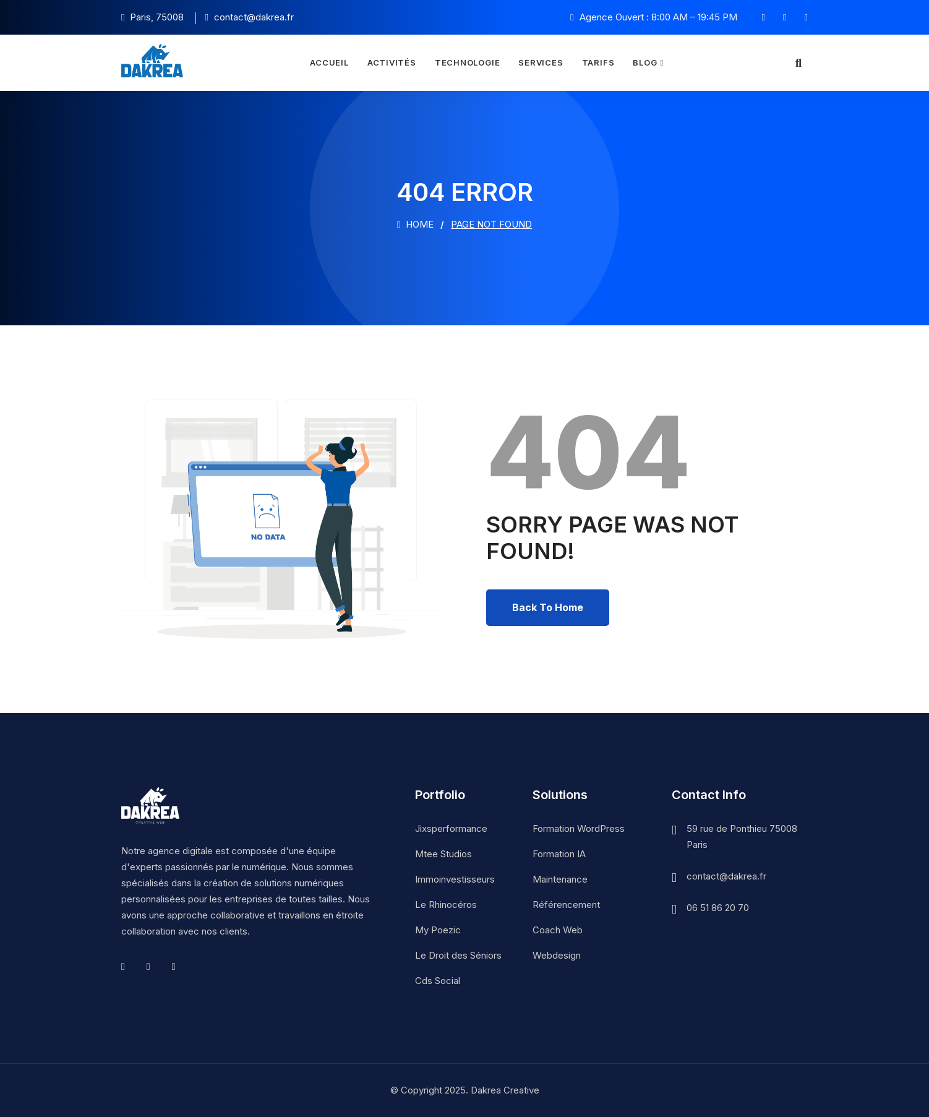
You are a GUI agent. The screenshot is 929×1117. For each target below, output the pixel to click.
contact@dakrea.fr (726, 876)
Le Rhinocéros (446, 904)
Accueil (329, 62)
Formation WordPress (579, 828)
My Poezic (438, 930)
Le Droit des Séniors (458, 955)
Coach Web (558, 930)
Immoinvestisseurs (455, 879)
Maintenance (560, 879)
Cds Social (437, 980)
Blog (645, 62)
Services (540, 62)
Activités (391, 62)
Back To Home (547, 607)
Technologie (467, 62)
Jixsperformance (451, 828)
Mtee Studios (443, 854)
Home (415, 224)
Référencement (566, 904)
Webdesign (557, 955)
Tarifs (598, 62)
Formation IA (559, 854)
